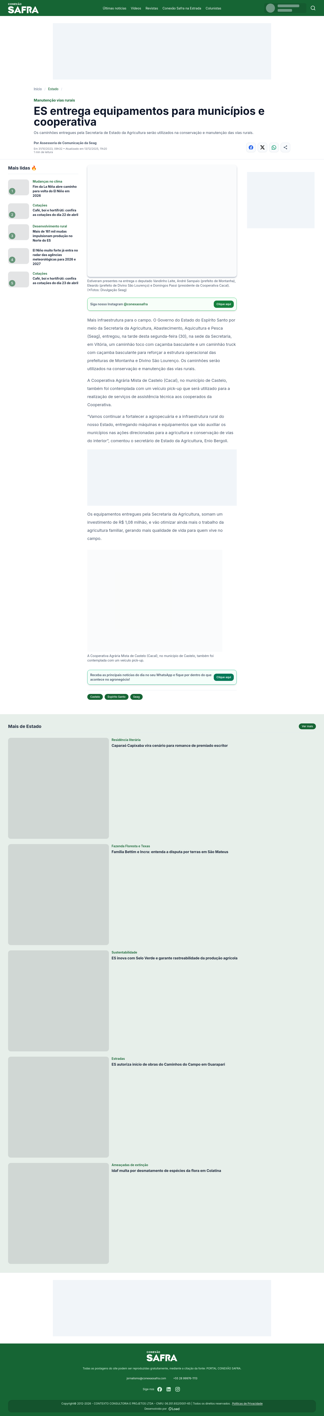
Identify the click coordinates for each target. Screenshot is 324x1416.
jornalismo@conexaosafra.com (146, 1378)
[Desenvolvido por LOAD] (174, 1408)
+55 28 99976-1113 (185, 1378)
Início (38, 89)
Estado (53, 89)
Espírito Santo (116, 696)
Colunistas (213, 8)
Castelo (95, 696)
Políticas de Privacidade (247, 1403)
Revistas (152, 8)
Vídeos (136, 8)
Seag (136, 696)
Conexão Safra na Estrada (181, 8)
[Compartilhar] (285, 147)
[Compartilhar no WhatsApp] (274, 147)
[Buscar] (313, 8)
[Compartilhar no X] (262, 147)
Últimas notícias (114, 8)
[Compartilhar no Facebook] (251, 147)
